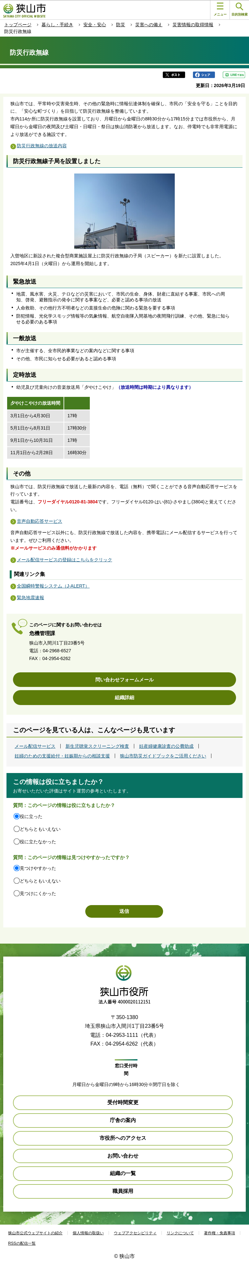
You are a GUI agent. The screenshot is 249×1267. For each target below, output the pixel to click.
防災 (120, 24)
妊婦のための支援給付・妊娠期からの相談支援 (62, 756)
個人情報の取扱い (88, 1233)
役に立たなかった (38, 841)
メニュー (220, 9)
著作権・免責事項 (219, 1233)
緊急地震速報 (30, 597)
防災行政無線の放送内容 (42, 145)
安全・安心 (94, 24)
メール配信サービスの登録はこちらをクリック (64, 559)
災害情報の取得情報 (192, 24)
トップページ (17, 24)
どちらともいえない (40, 829)
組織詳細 (124, 697)
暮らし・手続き (57, 24)
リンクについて (180, 1233)
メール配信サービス (35, 746)
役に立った (31, 816)
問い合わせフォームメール (124, 679)
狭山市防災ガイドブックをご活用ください (163, 756)
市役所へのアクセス (123, 1138)
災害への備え (148, 24)
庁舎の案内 (123, 1120)
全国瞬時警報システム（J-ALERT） (53, 586)
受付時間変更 (122, 1102)
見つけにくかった (38, 893)
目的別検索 (239, 10)
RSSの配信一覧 (22, 1243)
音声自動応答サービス (39, 521)
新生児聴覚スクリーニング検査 (97, 746)
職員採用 (123, 1191)
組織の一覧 (123, 1173)
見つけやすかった (38, 868)
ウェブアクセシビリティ (135, 1233)
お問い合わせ (122, 1156)
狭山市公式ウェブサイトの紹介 (35, 1233)
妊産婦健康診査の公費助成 (166, 746)
